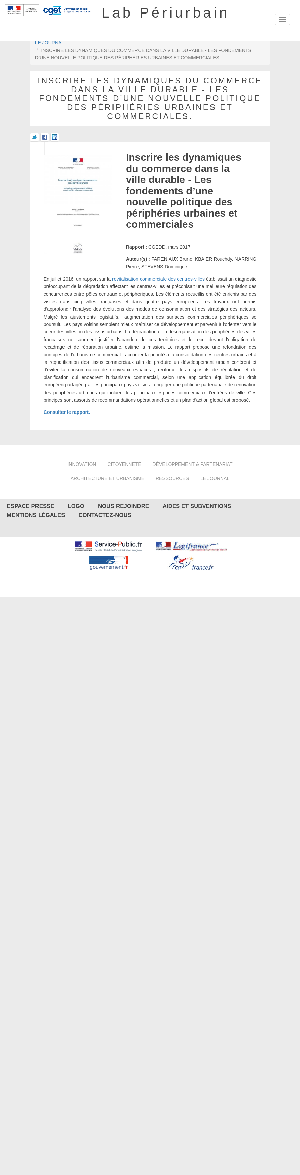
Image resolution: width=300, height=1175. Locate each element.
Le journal (49, 42)
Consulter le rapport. (67, 412)
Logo (76, 506)
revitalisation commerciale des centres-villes (158, 279)
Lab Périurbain (166, 13)
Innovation (81, 464)
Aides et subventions (196, 506)
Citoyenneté (124, 464)
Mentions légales (36, 515)
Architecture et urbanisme (107, 478)
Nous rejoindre (123, 506)
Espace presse (30, 506)
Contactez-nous (104, 515)
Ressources (172, 478)
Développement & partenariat (193, 464)
